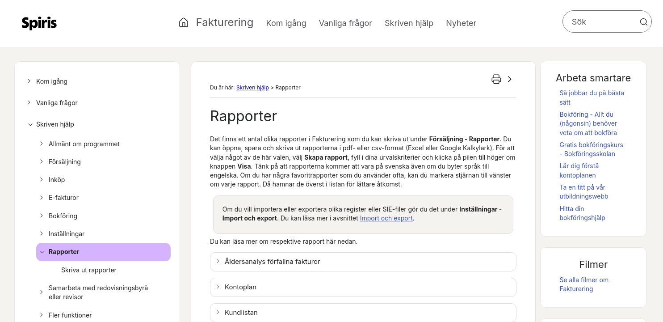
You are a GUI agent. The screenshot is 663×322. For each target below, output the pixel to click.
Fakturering (225, 22)
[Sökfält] (607, 21)
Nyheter (461, 23)
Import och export (386, 218)
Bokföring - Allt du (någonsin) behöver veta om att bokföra (588, 123)
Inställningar (60, 234)
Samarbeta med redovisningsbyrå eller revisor (92, 292)
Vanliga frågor (51, 103)
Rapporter (58, 252)
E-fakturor (58, 198)
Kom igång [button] (286, 23)
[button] (644, 22)
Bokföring (57, 216)
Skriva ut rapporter (89, 270)
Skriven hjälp (49, 124)
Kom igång (46, 81)
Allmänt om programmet (78, 144)
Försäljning (59, 162)
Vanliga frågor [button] (345, 23)
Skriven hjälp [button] (409, 23)
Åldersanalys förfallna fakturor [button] (272, 261)
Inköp (51, 180)
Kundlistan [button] (241, 312)
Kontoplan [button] (240, 287)
